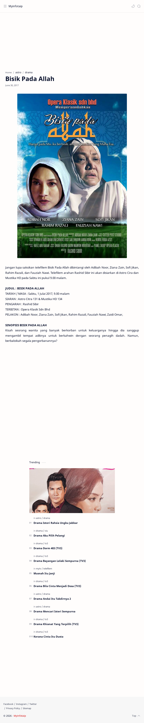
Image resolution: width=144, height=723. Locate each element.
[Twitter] (33, 704)
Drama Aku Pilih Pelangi (49, 535)
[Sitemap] (27, 708)
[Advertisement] (72, 40)
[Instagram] (21, 704)
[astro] (39, 518)
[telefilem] (47, 568)
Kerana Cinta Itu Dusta (48, 636)
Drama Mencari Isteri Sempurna (54, 611)
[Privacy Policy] (13, 708)
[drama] (46, 518)
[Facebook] (8, 704)
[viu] (46, 530)
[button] (133, 6)
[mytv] (39, 568)
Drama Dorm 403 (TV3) (48, 548)
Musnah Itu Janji (44, 573)
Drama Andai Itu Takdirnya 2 (52, 598)
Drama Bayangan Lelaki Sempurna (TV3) (60, 561)
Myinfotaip (16, 6)
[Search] (138, 6)
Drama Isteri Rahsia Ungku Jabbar (56, 523)
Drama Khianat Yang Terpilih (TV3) (56, 624)
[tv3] (46, 543)
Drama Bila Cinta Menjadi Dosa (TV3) (57, 586)
